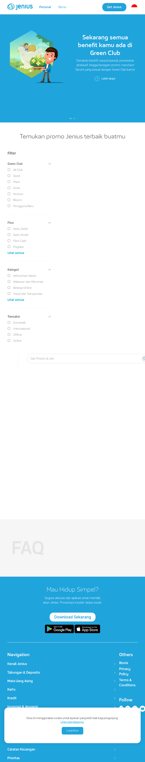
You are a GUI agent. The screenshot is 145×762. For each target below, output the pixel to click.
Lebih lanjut (105, 78)
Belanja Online (20, 288)
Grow (14, 188)
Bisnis (62, 7)
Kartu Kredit (18, 235)
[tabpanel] (72, 61)
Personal (45, 7)
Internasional (19, 328)
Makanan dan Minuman (25, 282)
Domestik (17, 322)
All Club (15, 170)
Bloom (15, 200)
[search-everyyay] (85, 358)
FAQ (27, 548)
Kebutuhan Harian (22, 275)
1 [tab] (70, 118)
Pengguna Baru (21, 206)
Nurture (15, 194)
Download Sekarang (72, 617)
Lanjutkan (72, 730)
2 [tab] (74, 118)
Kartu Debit (18, 229)
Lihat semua (16, 253)
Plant (14, 182)
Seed (14, 176)
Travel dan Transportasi (25, 294)
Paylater (16, 247)
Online (15, 340)
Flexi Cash (17, 241)
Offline (15, 334)
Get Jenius (114, 7)
